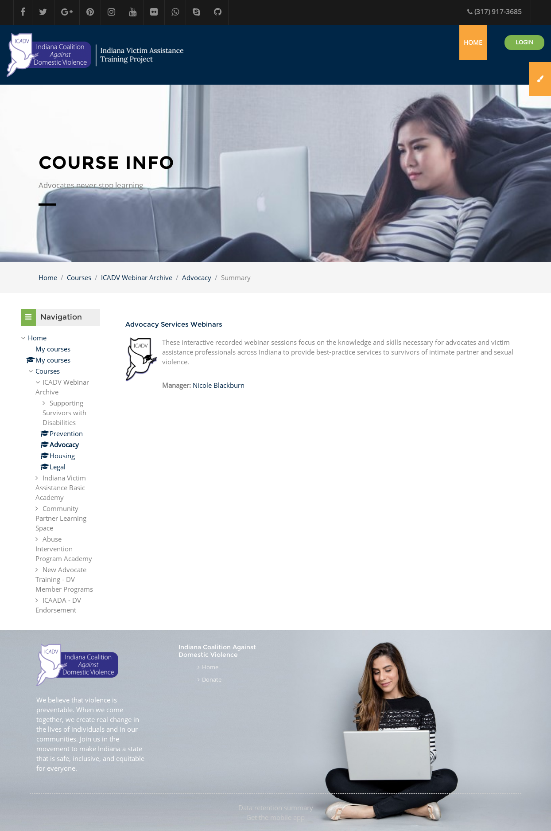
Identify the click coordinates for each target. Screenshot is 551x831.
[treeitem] (60, 474)
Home (48, 277)
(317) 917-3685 (494, 11)
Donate (211, 679)
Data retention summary (275, 807)
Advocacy (196, 277)
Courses (79, 277)
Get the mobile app (275, 817)
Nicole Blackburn (218, 385)
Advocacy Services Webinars (173, 324)
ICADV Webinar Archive (136, 277)
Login (524, 42)
